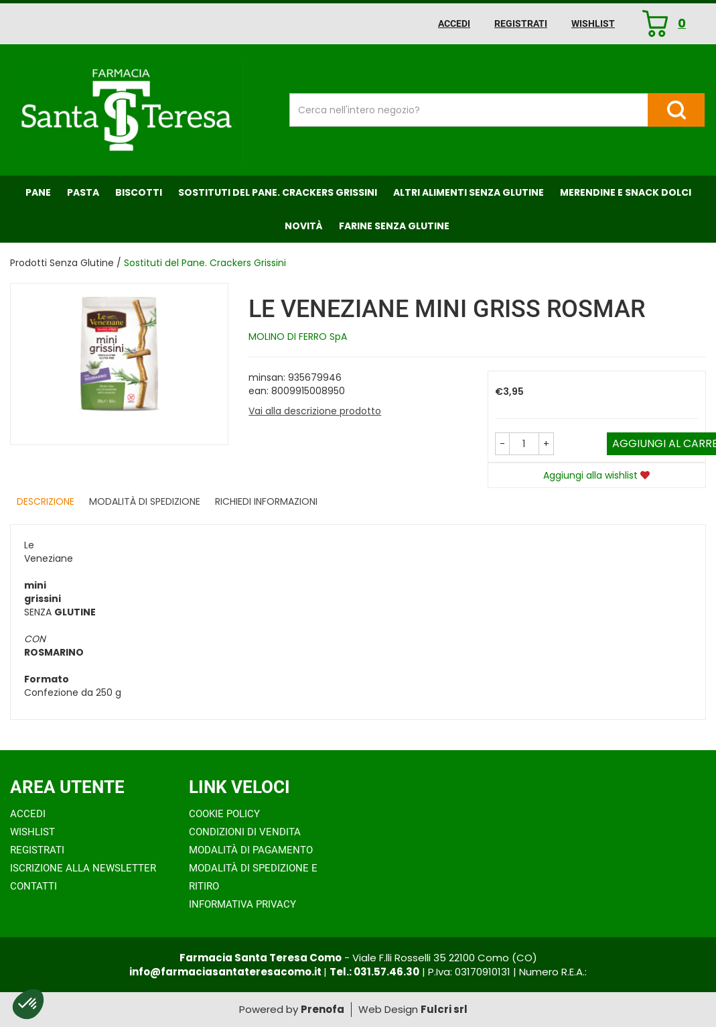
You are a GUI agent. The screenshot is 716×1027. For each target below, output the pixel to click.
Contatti (33, 886)
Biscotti (138, 192)
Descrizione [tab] (45, 501)
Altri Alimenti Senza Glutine (468, 192)
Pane (38, 192)
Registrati (520, 23)
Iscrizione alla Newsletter (83, 868)
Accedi (454, 23)
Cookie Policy (224, 814)
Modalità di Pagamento (251, 850)
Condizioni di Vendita (245, 832)
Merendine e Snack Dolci (625, 192)
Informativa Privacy (242, 904)
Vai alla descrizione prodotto (314, 411)
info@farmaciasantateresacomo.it (226, 972)
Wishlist (593, 23)
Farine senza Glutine (394, 226)
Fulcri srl (444, 1009)
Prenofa (322, 1009)
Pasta (83, 192)
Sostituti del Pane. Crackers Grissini (277, 192)
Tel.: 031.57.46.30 (374, 972)
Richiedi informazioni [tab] (266, 501)
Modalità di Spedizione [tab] (144, 501)
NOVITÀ (304, 226)
